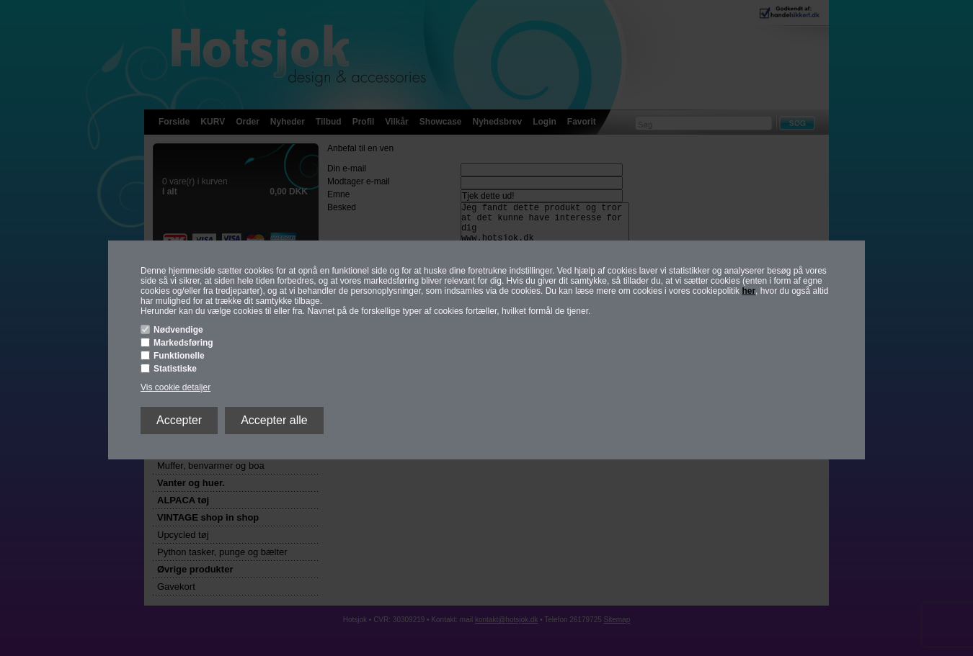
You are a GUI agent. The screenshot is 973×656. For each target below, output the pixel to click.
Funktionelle (179, 356)
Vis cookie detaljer (175, 387)
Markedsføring (183, 343)
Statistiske (175, 369)
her (748, 291)
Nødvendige (178, 330)
